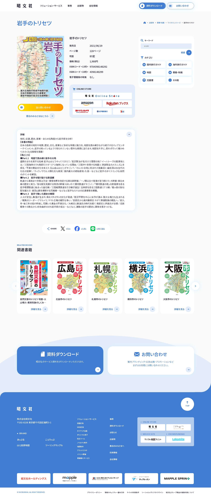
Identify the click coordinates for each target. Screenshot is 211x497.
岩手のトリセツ (189, 22)
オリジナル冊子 (82, 435)
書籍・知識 (160, 22)
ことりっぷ (50, 439)
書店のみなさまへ (117, 446)
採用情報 (113, 452)
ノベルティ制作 (82, 443)
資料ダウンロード (117, 426)
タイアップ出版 (82, 431)
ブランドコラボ (82, 451)
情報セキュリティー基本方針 (114, 492)
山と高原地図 (23, 445)
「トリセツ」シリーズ (174, 22)
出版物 (80, 5)
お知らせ (113, 432)
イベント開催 (81, 454)
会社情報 (93, 5)
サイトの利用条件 (133, 492)
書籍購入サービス (83, 458)
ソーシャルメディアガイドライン (152, 492)
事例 (70, 5)
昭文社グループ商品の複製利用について (180, 492)
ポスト (68, 228)
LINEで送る (101, 228)
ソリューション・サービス (51, 5)
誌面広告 (80, 423)
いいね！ (83, 228)
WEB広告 (80, 427)
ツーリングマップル (54, 445)
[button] (195, 286)
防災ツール (81, 439)
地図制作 (80, 447)
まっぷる (20, 439)
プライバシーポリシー (94, 492)
